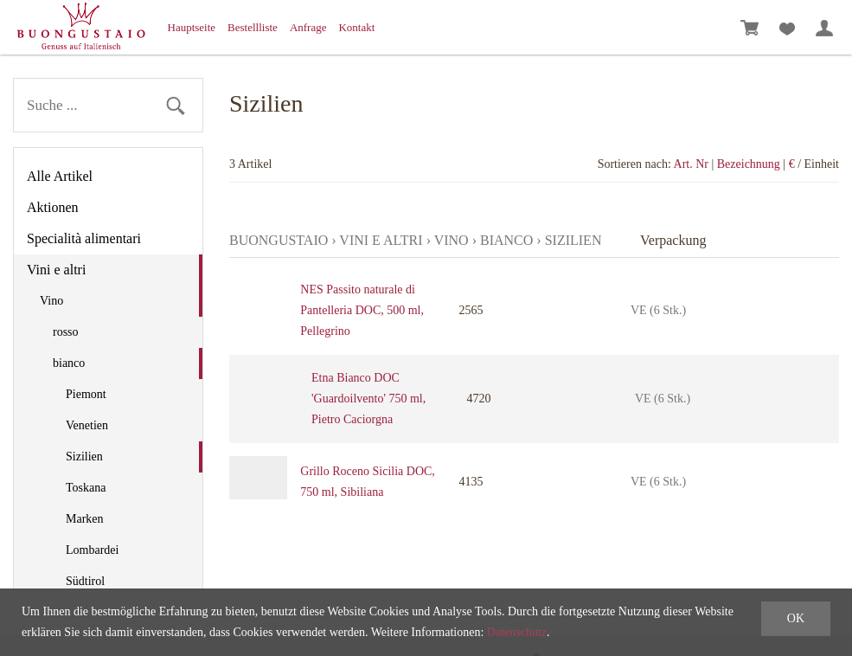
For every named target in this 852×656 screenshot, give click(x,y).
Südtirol (85, 581)
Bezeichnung (748, 164)
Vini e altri (56, 269)
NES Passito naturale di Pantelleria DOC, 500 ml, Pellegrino (362, 310)
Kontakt (356, 27)
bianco (69, 363)
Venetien (87, 425)
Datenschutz (517, 632)
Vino (51, 300)
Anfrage (308, 27)
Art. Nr (691, 164)
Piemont (86, 394)
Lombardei (92, 549)
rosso (66, 331)
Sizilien (84, 456)
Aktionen (53, 207)
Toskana (86, 487)
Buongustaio (278, 240)
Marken (85, 518)
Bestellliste (252, 27)
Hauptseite (192, 27)
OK (795, 618)
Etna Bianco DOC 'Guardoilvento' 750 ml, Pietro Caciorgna (368, 398)
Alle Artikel (60, 176)
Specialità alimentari (84, 238)
